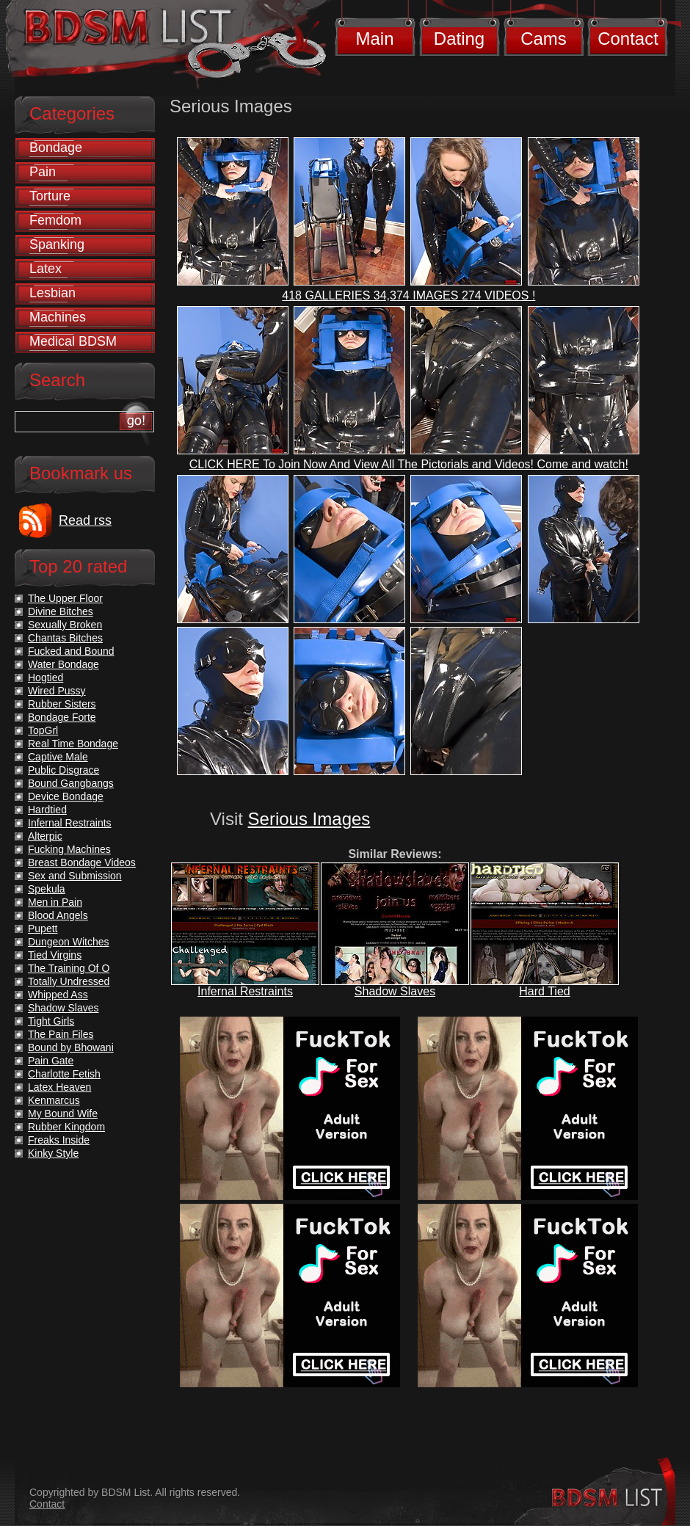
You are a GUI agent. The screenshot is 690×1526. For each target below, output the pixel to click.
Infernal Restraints (245, 991)
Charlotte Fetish (64, 1074)
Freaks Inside (59, 1140)
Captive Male (58, 757)
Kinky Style (53, 1153)
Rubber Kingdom (66, 1127)
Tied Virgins (54, 955)
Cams (543, 38)
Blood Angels (58, 915)
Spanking (56, 244)
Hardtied (47, 809)
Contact (628, 38)
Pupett (42, 928)
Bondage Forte (62, 717)
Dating (459, 38)
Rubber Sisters (62, 704)
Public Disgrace (63, 770)
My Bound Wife (63, 1113)
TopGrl (43, 730)
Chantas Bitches (65, 638)
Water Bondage (63, 664)
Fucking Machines (69, 849)
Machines (57, 317)
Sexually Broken (65, 625)
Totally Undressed (68, 981)
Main (374, 38)
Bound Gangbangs (71, 783)
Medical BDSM (73, 341)
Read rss (85, 520)
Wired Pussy (57, 691)
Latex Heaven (59, 1087)
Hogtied (45, 677)
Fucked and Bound (71, 651)
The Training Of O (68, 968)
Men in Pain (55, 902)
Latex (45, 268)
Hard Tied (544, 991)
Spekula (46, 889)
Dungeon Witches (68, 942)
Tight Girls (51, 1021)
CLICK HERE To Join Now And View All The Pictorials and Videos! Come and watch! (408, 464)
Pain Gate (50, 1061)
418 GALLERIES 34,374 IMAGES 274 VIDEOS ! (408, 295)
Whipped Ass (58, 994)
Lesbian (52, 293)
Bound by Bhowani (71, 1047)
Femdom (55, 220)
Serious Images (309, 819)
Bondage (55, 147)
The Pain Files (60, 1034)
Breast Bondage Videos (82, 862)
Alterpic (45, 836)
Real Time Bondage (73, 743)
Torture (49, 196)
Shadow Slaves (395, 991)
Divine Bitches (60, 611)
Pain (42, 171)
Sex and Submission (75, 876)
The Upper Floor (65, 598)
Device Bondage (66, 796)
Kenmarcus (54, 1100)
